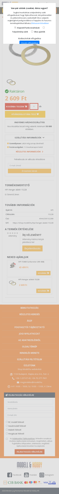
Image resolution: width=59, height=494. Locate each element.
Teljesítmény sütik (20, 31)
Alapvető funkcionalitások (28, 28)
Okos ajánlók (39, 31)
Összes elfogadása (29, 43)
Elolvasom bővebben (40, 23)
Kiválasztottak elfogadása (29, 38)
